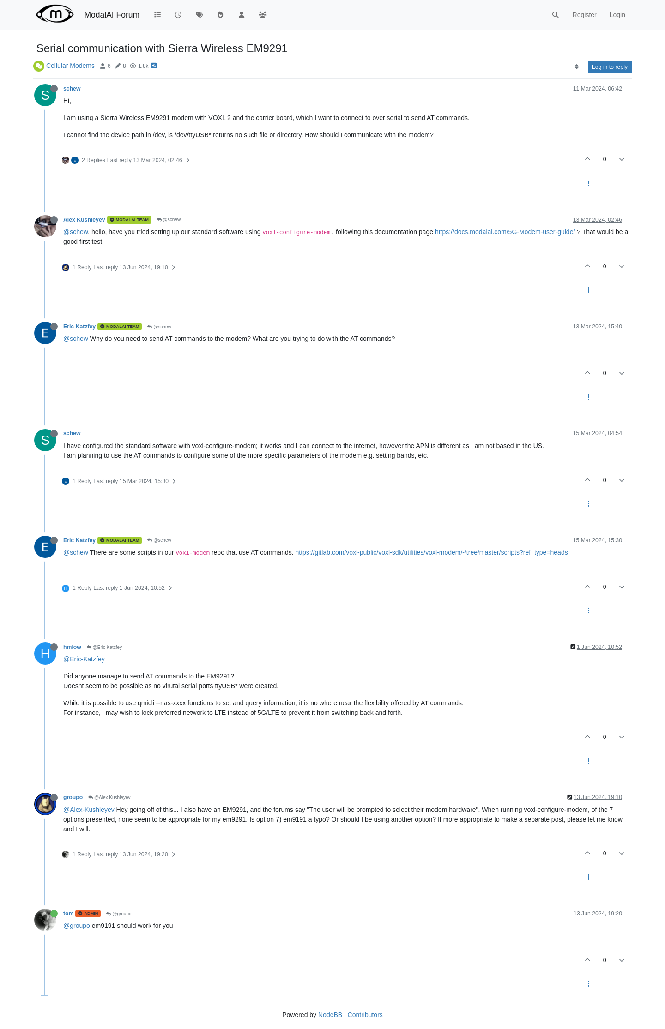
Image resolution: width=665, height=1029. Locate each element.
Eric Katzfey (79, 326)
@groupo (118, 913)
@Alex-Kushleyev (89, 809)
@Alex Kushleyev (109, 797)
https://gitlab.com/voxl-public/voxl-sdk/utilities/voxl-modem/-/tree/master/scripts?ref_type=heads (432, 552)
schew (71, 88)
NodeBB (330, 1014)
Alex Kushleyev (84, 220)
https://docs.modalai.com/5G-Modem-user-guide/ (505, 232)
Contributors (365, 1014)
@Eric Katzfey (104, 647)
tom (68, 913)
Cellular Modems (70, 65)
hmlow (72, 647)
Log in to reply (610, 67)
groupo (73, 797)
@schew (169, 219)
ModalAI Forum (111, 14)
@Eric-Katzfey (84, 659)
